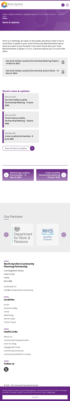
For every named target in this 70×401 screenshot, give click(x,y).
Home (4, 14)
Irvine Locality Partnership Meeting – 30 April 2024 (52, 175)
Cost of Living (10, 343)
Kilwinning (9, 315)
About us (8, 336)
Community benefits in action (17, 354)
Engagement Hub (12, 347)
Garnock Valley (10, 308)
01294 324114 (10, 286)
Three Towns (10, 322)
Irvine (6, 311)
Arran (6, 304)
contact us (30, 48)
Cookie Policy (51, 392)
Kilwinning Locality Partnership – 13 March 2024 (17, 175)
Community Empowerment (16, 340)
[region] (35, 394)
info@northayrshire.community (18, 290)
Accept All (35, 397)
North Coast (9, 318)
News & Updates (15, 14)
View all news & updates (19, 148)
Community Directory (14, 350)
